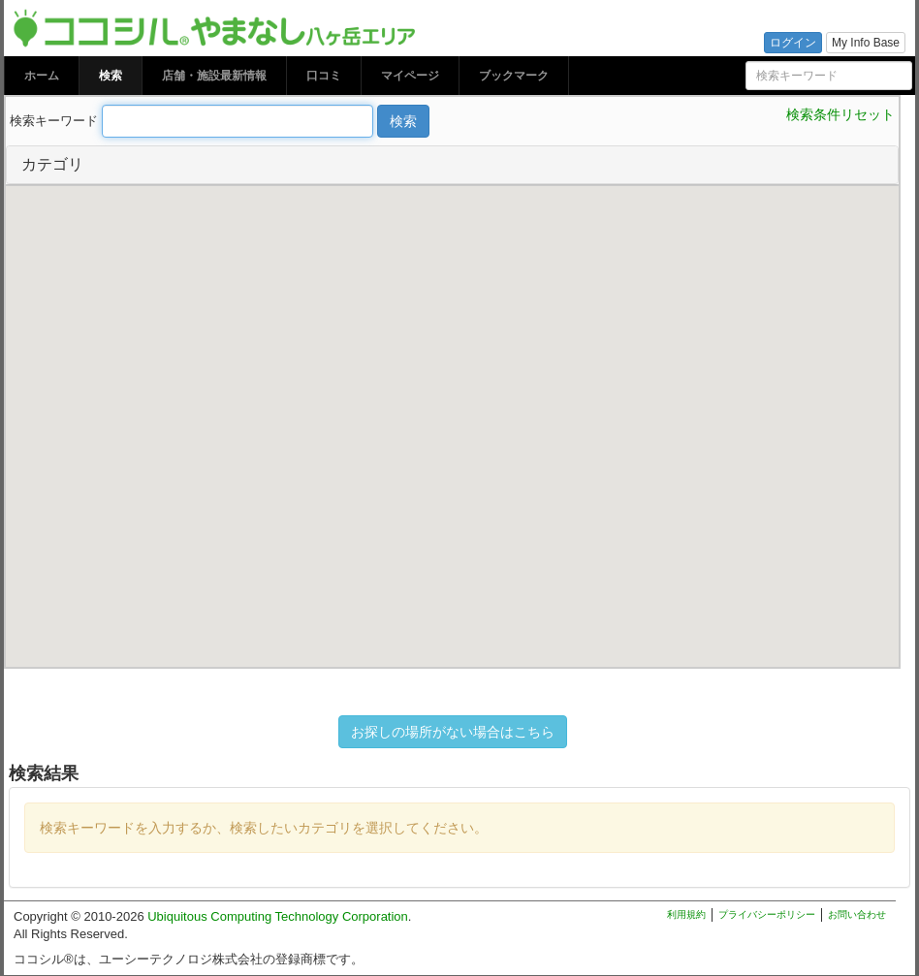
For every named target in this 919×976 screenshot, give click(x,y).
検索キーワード (54, 120)
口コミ (323, 75)
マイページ (410, 75)
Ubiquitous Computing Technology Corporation (277, 916)
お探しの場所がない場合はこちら (453, 732)
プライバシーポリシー (766, 914)
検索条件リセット (840, 114)
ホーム (41, 75)
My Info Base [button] (866, 42)
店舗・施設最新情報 (214, 75)
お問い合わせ (857, 914)
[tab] (452, 164)
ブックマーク (514, 75)
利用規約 (686, 914)
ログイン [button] (793, 42)
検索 (110, 75)
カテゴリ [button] (52, 164)
